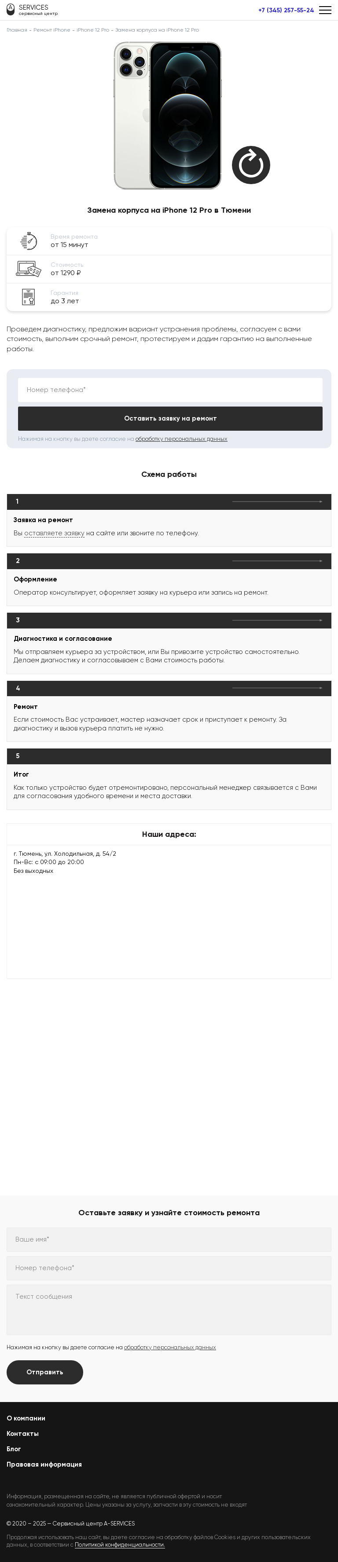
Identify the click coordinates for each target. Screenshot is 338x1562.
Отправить (44, 1372)
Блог (14, 1449)
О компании (26, 1418)
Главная (17, 30)
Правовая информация (44, 1464)
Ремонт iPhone (51, 30)
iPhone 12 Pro (93, 30)
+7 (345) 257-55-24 (286, 10)
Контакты (23, 1434)
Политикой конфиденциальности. (120, 1544)
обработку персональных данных (182, 439)
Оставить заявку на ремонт (170, 418)
